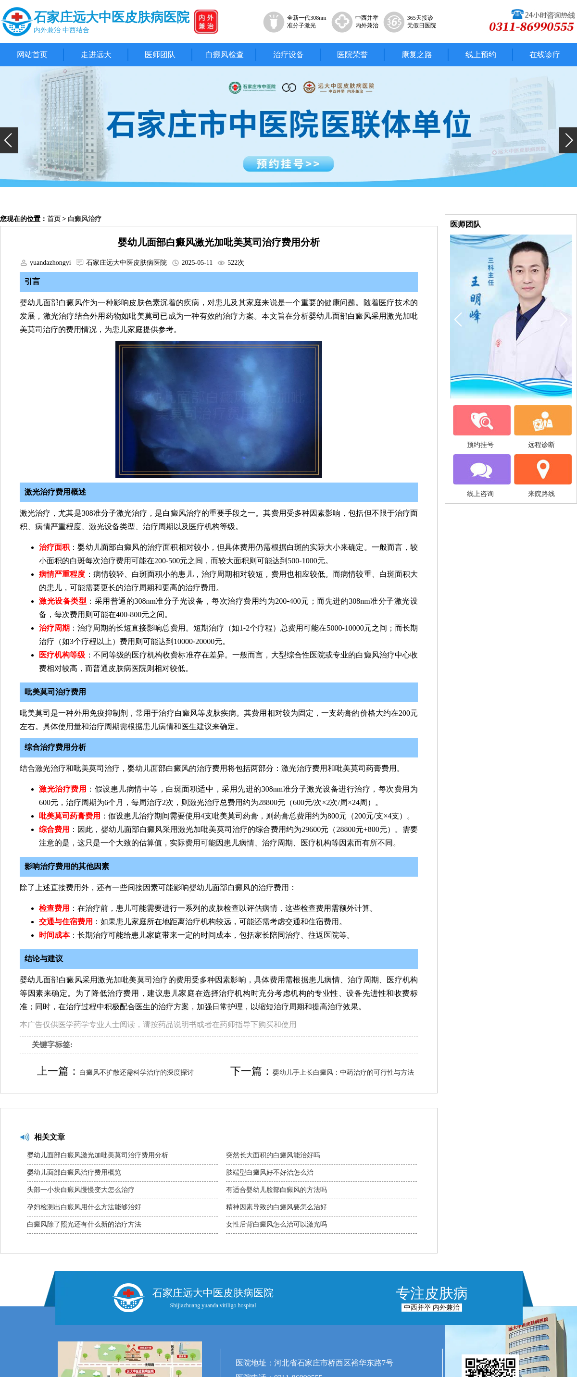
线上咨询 (480, 475)
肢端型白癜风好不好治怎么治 (270, 1172)
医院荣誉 (352, 54)
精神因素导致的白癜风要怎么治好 (276, 1207)
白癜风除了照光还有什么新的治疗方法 (84, 1224)
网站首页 (32, 54)
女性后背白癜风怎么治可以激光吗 (276, 1224)
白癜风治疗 (84, 219)
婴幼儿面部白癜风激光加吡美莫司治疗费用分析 (97, 1155)
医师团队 (160, 54)
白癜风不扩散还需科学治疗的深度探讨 (136, 1072)
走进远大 (96, 54)
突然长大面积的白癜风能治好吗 (273, 1155)
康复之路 (416, 54)
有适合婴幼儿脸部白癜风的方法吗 (276, 1189)
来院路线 (541, 475)
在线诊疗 (544, 54)
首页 (54, 219)
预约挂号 (480, 426)
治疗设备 (288, 54)
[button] (9, 140)
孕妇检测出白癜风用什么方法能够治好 (84, 1207)
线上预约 (480, 54)
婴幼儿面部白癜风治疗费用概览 (74, 1172)
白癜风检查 (224, 54)
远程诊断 (541, 426)
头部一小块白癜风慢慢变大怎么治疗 (81, 1189)
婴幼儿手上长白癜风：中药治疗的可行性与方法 (343, 1072)
